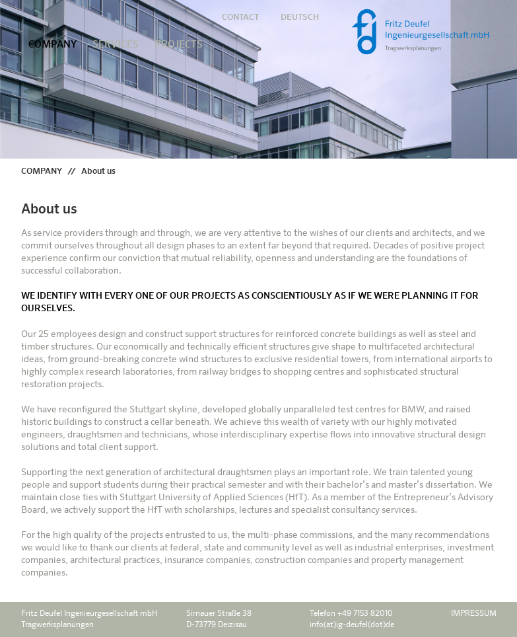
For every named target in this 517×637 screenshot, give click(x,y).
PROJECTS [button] (179, 45)
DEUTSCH (300, 17)
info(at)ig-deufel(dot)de (352, 625)
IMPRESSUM (474, 614)
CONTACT (240, 17)
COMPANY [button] (52, 45)
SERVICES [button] (115, 45)
